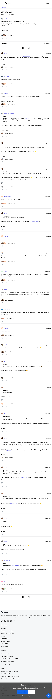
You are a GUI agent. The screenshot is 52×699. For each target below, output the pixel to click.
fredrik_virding (7, 196)
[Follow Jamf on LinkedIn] (5, 621)
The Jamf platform (6, 653)
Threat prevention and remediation (10, 676)
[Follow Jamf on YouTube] (8, 620)
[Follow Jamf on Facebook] (14, 621)
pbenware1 (6, 76)
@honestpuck (13, 503)
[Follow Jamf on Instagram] (11, 621)
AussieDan (6, 581)
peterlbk (6, 345)
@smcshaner (26, 56)
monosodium (7, 309)
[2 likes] (7, 300)
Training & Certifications (7, 631)
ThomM (6, 93)
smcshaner (6, 18)
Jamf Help (3, 628)
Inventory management (7, 664)
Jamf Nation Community (7, 633)
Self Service (4, 668)
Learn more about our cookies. (31, 688)
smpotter (6, 236)
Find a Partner (4, 643)
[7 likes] (8, 35)
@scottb (9, 450)
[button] (3, 3)
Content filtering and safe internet (10, 679)
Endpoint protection (6, 673)
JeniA (5, 53)
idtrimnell (6, 271)
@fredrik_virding (35, 221)
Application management (7, 661)
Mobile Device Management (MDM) (10, 658)
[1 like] (7, 67)
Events (4, 7)
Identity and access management (9, 671)
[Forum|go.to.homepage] (9, 3)
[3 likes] (8, 84)
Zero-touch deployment (7, 656)
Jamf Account (4, 646)
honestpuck (7, 252)
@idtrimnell (24, 477)
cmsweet (6, 328)
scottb (5, 289)
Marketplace (4, 638)
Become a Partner (5, 641)
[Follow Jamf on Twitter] (2, 621)
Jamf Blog (3, 636)
